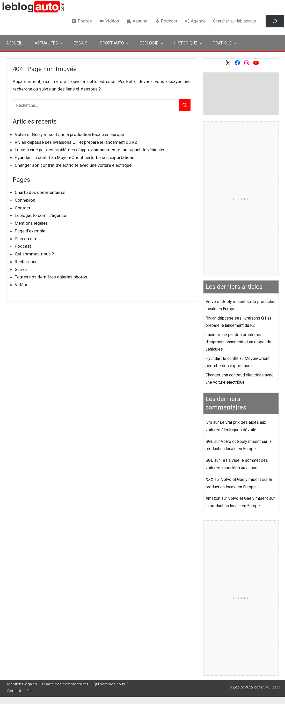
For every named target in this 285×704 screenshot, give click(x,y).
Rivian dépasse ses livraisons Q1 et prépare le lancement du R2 (76, 142)
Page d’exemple (30, 230)
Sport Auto (114, 43)
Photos (85, 21)
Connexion (25, 200)
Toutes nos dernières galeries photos (51, 276)
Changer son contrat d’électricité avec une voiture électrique (73, 165)
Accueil (14, 43)
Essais (80, 43)
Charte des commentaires (40, 192)
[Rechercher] (275, 21)
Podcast (169, 21)
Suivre (21, 269)
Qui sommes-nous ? (34, 253)
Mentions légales (31, 223)
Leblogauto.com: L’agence (40, 215)
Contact (22, 207)
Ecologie (152, 43)
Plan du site (26, 238)
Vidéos (112, 21)
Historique (188, 43)
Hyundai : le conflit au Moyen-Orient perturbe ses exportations (74, 157)
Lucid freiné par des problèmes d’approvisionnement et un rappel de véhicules (90, 149)
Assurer (140, 21)
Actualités (49, 43)
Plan (30, 690)
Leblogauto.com (247, 687)
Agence (198, 21)
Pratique (225, 43)
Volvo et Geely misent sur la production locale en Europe (69, 134)
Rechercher (26, 261)
